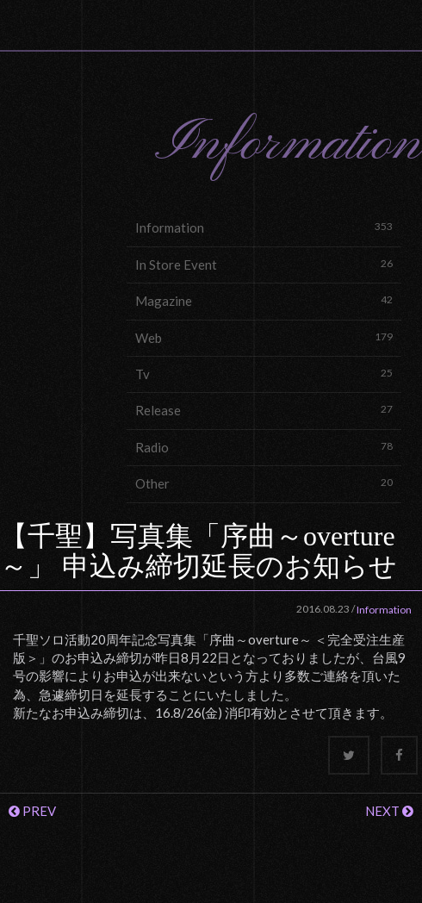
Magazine (264, 300)
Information (264, 227)
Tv (264, 373)
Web (264, 337)
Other (264, 483)
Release (264, 410)
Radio (264, 447)
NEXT (389, 811)
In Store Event (264, 264)
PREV (32, 811)
